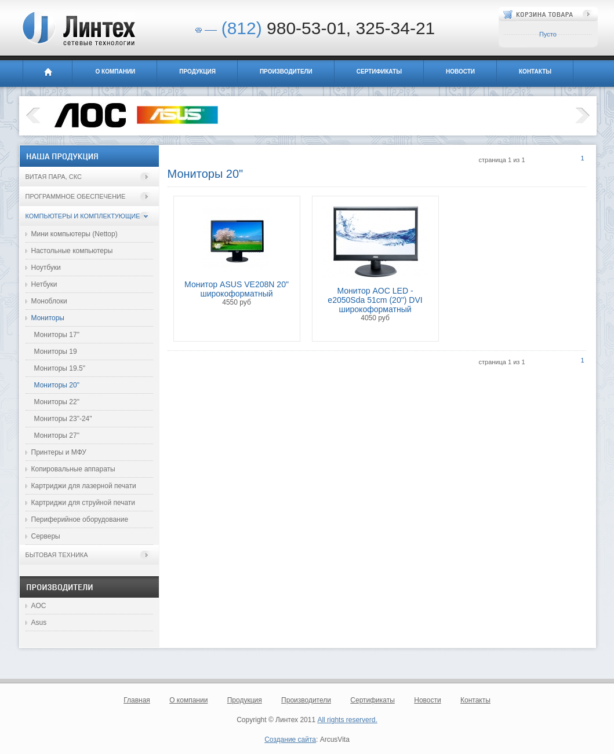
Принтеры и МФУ (58, 452)
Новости (460, 71)
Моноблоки (49, 301)
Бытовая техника (57, 554)
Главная (47, 73)
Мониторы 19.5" (59, 368)
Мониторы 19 (55, 351)
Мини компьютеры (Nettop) (74, 234)
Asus (39, 622)
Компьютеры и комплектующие (83, 216)
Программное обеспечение (76, 196)
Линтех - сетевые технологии (78, 28)
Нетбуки (44, 284)
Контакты (535, 71)
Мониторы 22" (56, 402)
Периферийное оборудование (80, 519)
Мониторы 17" (56, 335)
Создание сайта (290, 739)
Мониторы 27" (56, 435)
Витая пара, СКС (54, 176)
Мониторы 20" (56, 385)
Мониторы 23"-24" (63, 419)
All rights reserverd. (347, 720)
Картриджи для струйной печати (83, 503)
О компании (116, 71)
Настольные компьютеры (72, 251)
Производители (286, 71)
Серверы (45, 536)
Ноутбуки (46, 267)
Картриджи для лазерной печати (83, 486)
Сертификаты (379, 71)
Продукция (197, 71)
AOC (38, 606)
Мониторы (47, 318)
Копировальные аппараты (73, 469)
